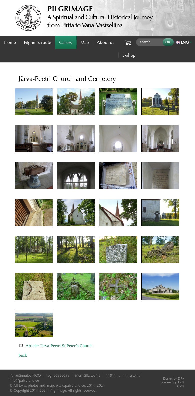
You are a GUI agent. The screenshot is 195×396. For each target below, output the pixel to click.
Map (84, 42)
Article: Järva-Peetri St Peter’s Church (59, 345)
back (23, 355)
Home (10, 42)
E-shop (129, 55)
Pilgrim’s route (37, 42)
